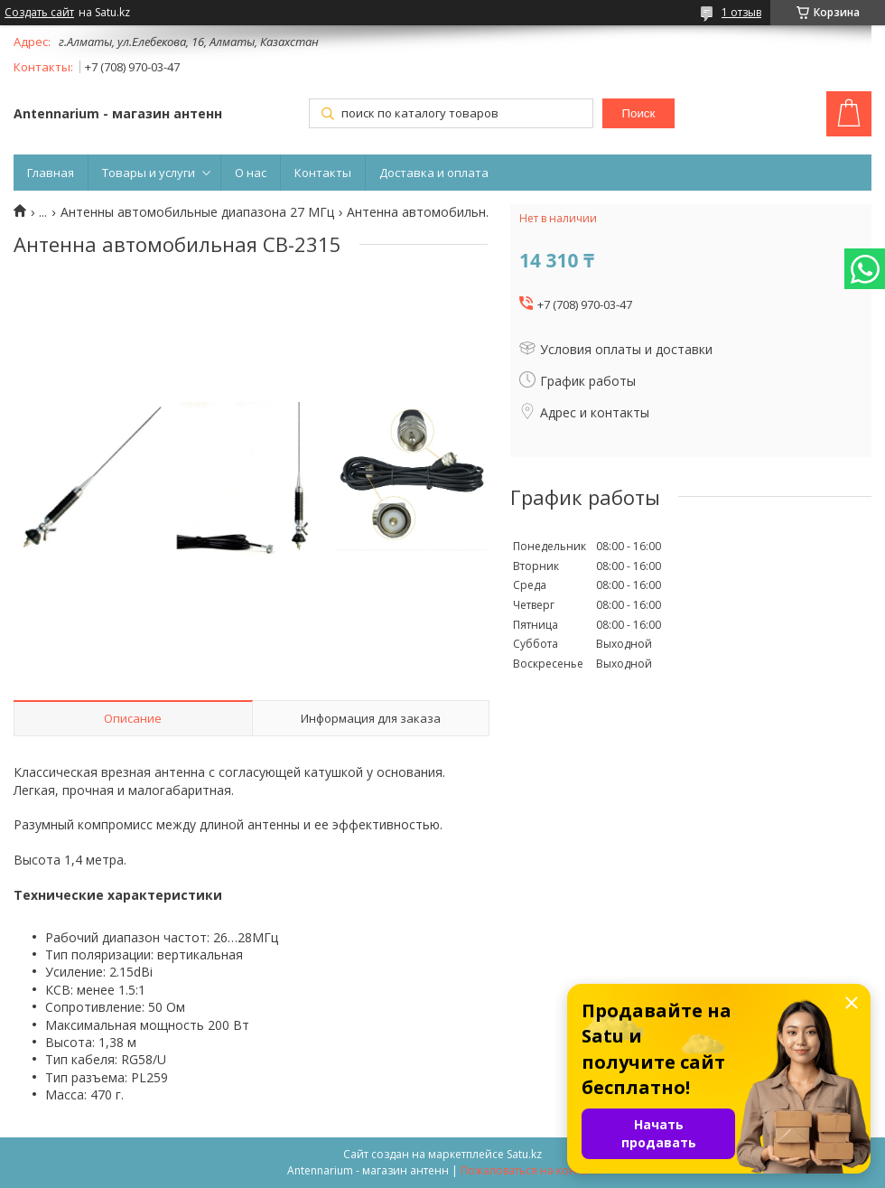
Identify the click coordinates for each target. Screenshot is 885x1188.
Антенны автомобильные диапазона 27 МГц (197, 212)
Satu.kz (524, 1154)
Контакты (322, 172)
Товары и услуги (148, 172)
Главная (50, 172)
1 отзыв (741, 12)
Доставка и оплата (434, 172)
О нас (250, 172)
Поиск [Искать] (638, 113)
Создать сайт (39, 12)
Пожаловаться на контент (530, 1170)
